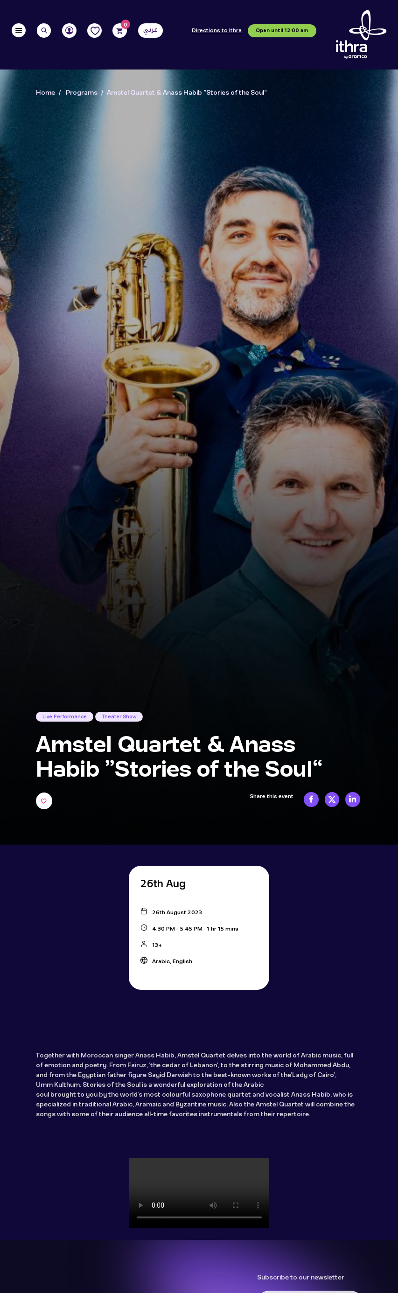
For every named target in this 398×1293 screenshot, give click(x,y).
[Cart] (119, 30)
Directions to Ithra (217, 31)
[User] (69, 30)
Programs (82, 92)
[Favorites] (94, 30)
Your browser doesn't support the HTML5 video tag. (199, 1193)
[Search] (44, 30)
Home (45, 92)
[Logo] (361, 34)
